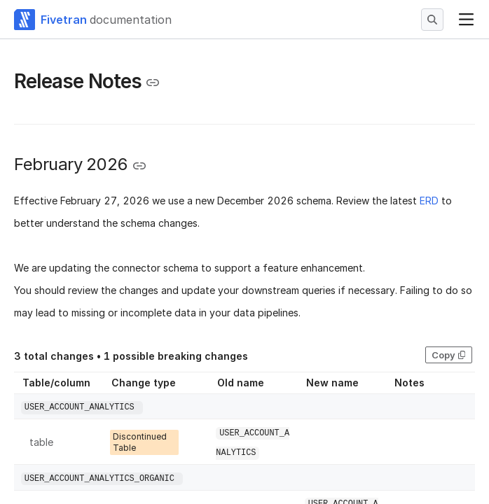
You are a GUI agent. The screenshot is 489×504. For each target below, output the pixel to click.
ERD (429, 200)
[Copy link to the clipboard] (153, 83)
